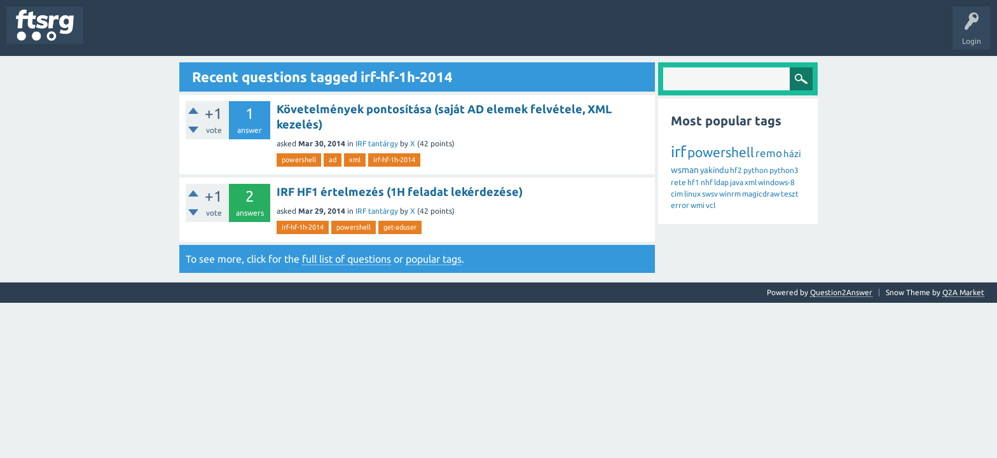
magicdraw (761, 194)
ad (332, 159)
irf (678, 151)
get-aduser (399, 227)
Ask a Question (376, 34)
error (680, 205)
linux (692, 194)
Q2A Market (963, 292)
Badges (291, 34)
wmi (698, 205)
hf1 (693, 182)
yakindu (714, 169)
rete (678, 182)
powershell (299, 159)
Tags (212, 34)
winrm (730, 194)
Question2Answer (841, 292)
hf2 (736, 170)
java (736, 182)
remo (768, 153)
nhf (707, 182)
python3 (784, 170)
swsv (710, 194)
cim (677, 194)
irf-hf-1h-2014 (394, 159)
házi (792, 153)
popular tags (434, 259)
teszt (790, 194)
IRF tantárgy (376, 143)
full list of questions (346, 259)
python (755, 170)
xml (355, 159)
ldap (721, 182)
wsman (685, 170)
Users (252, 34)
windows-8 (776, 182)
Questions (110, 34)
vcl (710, 205)
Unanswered (164, 34)
